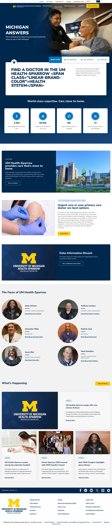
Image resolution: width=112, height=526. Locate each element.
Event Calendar (90, 514)
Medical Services (47, 6)
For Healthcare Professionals (94, 510)
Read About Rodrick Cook (89, 337)
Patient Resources (69, 6)
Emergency (61, 510)
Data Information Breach (75, 253)
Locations (81, 6)
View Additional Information (71, 264)
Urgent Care (89, 500)
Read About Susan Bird (32, 360)
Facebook (80, 490)
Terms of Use (56, 524)
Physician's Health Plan (93, 507)
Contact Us (33, 514)
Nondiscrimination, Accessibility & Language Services (73, 522)
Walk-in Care (90, 503)
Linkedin (85, 490)
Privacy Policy (96, 522)
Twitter (97, 490)
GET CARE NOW (72, 60)
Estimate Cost (59, 1)
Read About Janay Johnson (33, 314)
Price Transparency (63, 514)
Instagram (102, 490)
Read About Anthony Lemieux (90, 314)
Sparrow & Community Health (67, 503)
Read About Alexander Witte (34, 337)
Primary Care (62, 507)
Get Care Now (92, 6)
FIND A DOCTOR (88, 60)
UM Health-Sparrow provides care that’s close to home (24, 166)
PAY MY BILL (104, 60)
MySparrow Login (79, 1)
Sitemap (106, 522)
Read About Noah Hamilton (89, 361)
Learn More (64, 234)
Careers (68, 1)
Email (108, 490)
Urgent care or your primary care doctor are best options (79, 206)
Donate (41, 1)
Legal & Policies (49, 522)
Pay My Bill (50, 1)
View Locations (13, 183)
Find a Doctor (58, 7)
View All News (103, 384)
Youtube (91, 490)
